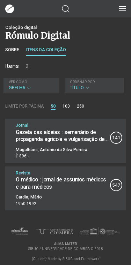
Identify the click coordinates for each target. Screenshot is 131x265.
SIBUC (68, 259)
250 (80, 106)
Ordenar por (82, 82)
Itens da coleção (46, 49)
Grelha (30, 85)
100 (66, 106)
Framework (90, 259)
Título (93, 85)
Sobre (12, 49)
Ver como (18, 82)
